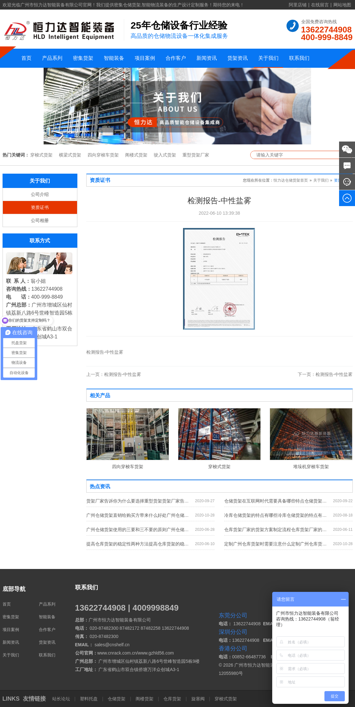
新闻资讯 (206, 58)
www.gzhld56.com (156, 652)
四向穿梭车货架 (103, 154)
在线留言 (320, 4)
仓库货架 (172, 698)
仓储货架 (116, 698)
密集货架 (83, 58)
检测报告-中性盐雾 (113, 374)
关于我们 (268, 58)
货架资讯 (237, 58)
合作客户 (176, 58)
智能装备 (114, 58)
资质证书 (40, 207)
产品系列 (52, 58)
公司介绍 (40, 194)
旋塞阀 (198, 698)
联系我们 (299, 58)
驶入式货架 (165, 154)
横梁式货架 (70, 154)
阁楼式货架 (136, 154)
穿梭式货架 (41, 154)
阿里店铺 (298, 4)
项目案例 (145, 58)
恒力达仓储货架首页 (290, 180)
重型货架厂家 (195, 154)
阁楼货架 (144, 698)
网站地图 (342, 4)
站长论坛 (61, 698)
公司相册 (40, 220)
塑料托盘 (89, 698)
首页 (26, 58)
